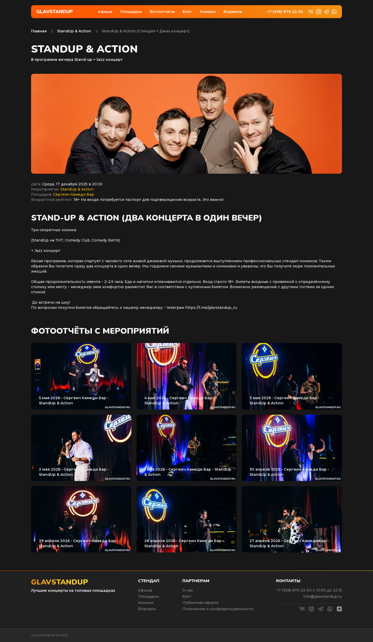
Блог (187, 11)
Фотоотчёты (162, 11)
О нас (187, 590)
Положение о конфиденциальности (217, 609)
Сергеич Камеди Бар (73, 194)
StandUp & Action (74, 31)
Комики (208, 11)
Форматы (232, 11)
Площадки (131, 11)
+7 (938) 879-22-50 (285, 12)
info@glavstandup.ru (322, 596)
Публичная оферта (200, 602)
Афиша (105, 11)
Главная (39, 31)
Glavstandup (54, 11)
